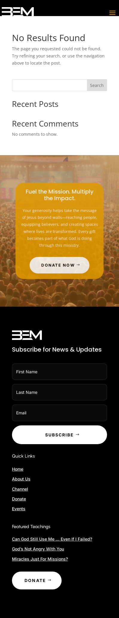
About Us (21, 478)
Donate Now (58, 263)
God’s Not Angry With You (38, 548)
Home (17, 469)
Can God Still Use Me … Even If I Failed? (52, 538)
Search (97, 85)
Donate (19, 498)
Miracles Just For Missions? (40, 558)
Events (18, 508)
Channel (20, 488)
